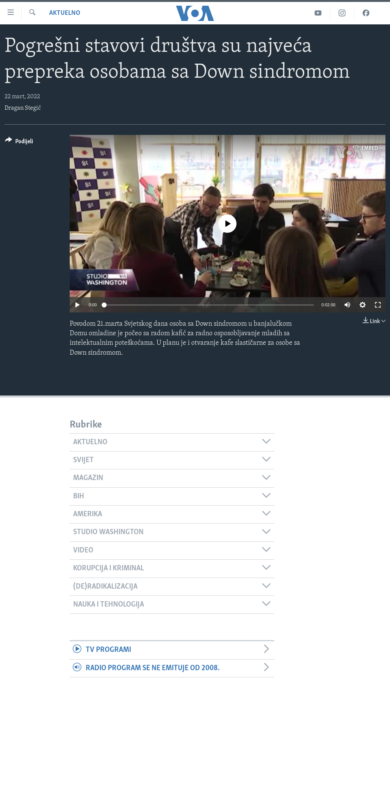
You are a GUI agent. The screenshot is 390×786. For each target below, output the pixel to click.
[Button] (19, 142)
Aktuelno (64, 13)
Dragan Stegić (23, 108)
